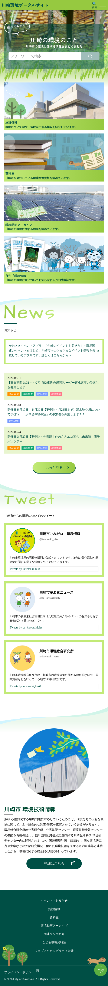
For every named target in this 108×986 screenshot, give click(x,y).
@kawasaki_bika (48, 539)
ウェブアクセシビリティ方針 (54, 950)
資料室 (54, 917)
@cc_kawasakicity (49, 597)
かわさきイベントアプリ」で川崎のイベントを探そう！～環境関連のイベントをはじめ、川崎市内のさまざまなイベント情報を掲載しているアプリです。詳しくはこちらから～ (52, 350)
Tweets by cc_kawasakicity (26, 627)
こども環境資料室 (54, 942)
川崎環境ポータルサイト (25, 5)
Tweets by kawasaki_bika (25, 568)
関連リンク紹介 (54, 934)
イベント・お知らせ (54, 900)
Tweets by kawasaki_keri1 (25, 686)
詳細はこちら (54, 863)
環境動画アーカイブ (54, 925)
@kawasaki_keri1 (49, 656)
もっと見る (54, 467)
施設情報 (54, 909)
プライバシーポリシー (19, 972)
